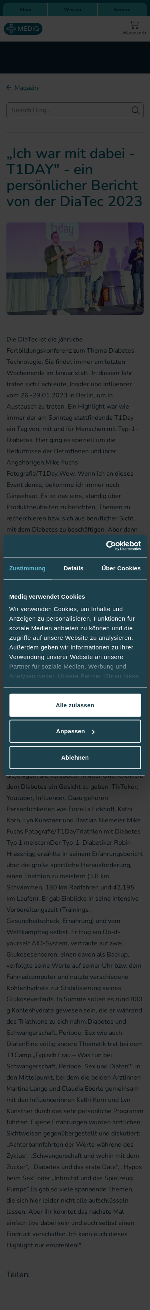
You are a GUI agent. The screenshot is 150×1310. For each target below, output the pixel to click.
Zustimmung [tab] (27, 567)
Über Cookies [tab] (121, 567)
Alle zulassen (75, 704)
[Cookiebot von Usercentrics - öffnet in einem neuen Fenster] (107, 546)
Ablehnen (75, 757)
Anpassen (75, 731)
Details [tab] (74, 567)
